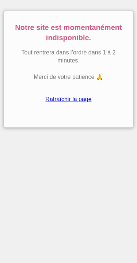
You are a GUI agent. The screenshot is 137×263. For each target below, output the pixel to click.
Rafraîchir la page (68, 99)
